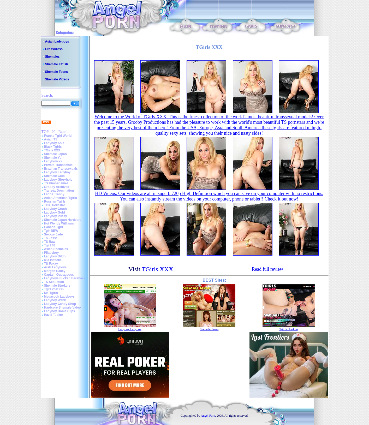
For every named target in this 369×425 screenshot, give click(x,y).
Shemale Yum (54, 158)
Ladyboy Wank (55, 300)
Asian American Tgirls (60, 198)
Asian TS (50, 139)
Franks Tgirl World (58, 136)
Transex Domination (59, 190)
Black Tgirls (53, 147)
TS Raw (49, 242)
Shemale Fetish (56, 64)
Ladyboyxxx (53, 161)
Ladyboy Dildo (55, 256)
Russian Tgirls (55, 201)
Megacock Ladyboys (59, 296)
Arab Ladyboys (55, 267)
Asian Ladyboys (57, 41)
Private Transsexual (59, 165)
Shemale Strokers (57, 285)
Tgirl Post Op (54, 289)
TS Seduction (54, 282)
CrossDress (54, 49)
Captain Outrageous (59, 274)
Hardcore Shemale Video (62, 307)
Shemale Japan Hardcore (62, 220)
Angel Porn (208, 415)
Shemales (52, 56)
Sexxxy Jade (53, 234)
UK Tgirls (51, 293)
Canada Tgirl (53, 227)
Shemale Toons (56, 72)
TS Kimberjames (56, 183)
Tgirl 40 (49, 245)
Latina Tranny (54, 194)
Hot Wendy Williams (59, 223)
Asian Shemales (56, 249)
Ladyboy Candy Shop (60, 304)
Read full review (267, 269)
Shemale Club (54, 176)
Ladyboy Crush (55, 209)
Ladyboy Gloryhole (58, 179)
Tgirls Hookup (288, 329)
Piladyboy (51, 253)
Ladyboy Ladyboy (57, 172)
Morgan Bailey (55, 271)
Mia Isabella (53, 260)
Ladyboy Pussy (55, 216)
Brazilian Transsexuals (61, 168)
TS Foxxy (51, 263)
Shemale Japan (55, 154)
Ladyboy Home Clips (59, 311)
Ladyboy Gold (54, 212)
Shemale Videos (57, 79)
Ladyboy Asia (54, 143)
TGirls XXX (52, 150)
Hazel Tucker (53, 315)
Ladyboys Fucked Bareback (65, 278)
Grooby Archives (56, 187)
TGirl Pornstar (54, 205)
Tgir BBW (51, 231)
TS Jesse (51, 238)
